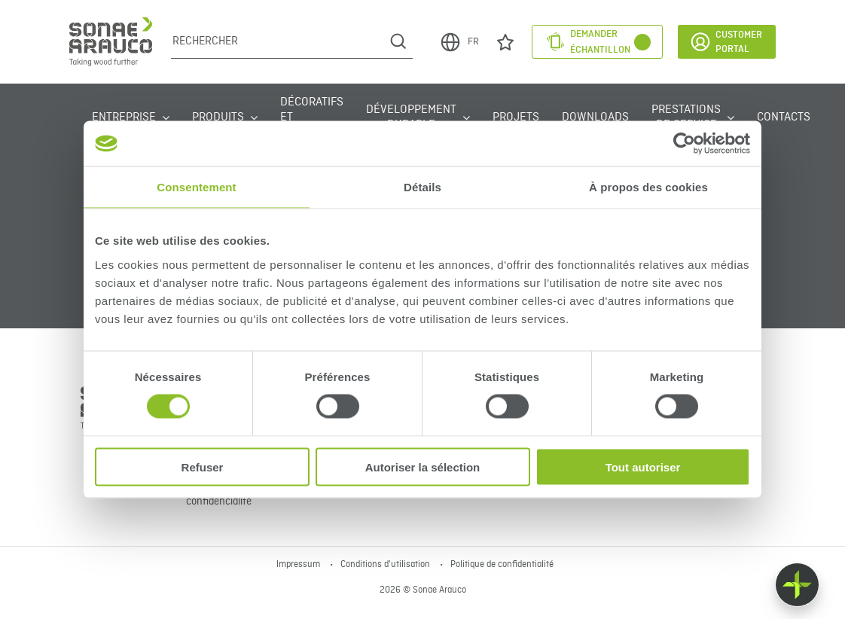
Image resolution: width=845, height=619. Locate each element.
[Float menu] (797, 585)
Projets (516, 117)
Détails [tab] (422, 187)
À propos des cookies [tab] (648, 187)
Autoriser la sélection (422, 466)
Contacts (783, 117)
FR (459, 42)
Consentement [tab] (196, 187)
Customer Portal (725, 41)
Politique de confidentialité (502, 565)
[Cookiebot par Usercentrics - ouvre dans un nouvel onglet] (684, 144)
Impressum (299, 565)
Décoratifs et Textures (311, 117)
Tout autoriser (643, 466)
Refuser (203, 466)
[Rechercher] (277, 41)
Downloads (595, 117)
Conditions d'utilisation (386, 565)
